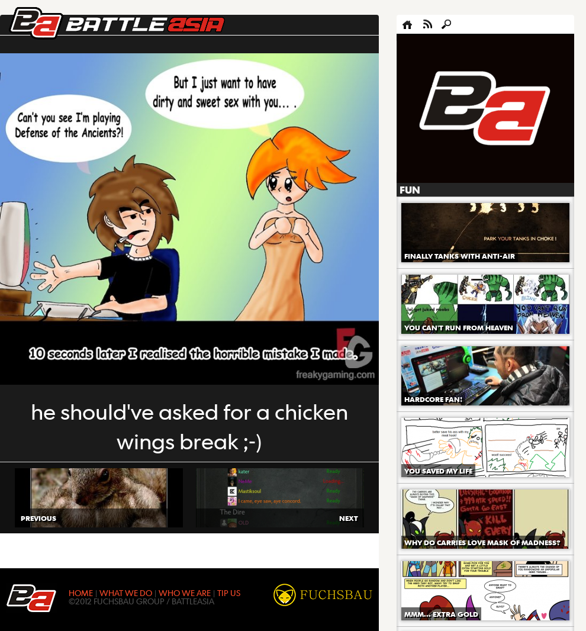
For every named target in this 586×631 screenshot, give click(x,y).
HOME (81, 592)
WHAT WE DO (125, 592)
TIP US (228, 592)
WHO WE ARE (185, 592)
